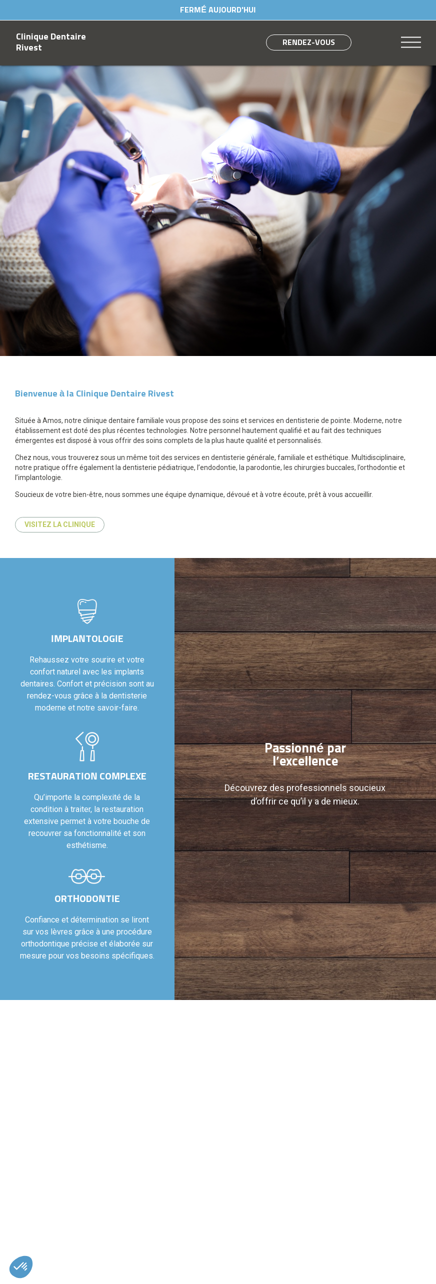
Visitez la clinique (59, 524)
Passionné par (305, 755)
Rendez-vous (308, 42)
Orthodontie (87, 899)
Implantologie (87, 639)
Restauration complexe (87, 777)
